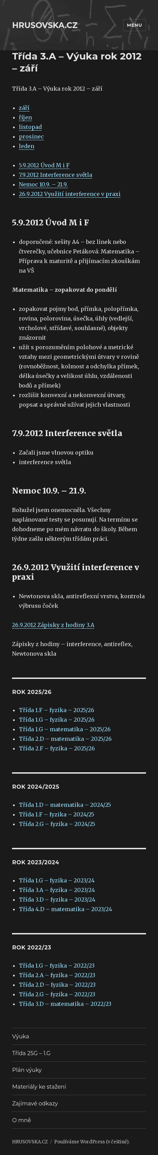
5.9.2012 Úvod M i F (44, 165)
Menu (134, 25)
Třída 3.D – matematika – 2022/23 (65, 1003)
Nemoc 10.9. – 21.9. (43, 184)
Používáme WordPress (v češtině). (92, 1142)
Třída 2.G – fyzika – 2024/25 (57, 824)
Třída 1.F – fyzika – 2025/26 (56, 710)
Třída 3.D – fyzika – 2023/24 (57, 899)
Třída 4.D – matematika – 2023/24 (65, 909)
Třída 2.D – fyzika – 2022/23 (57, 984)
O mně (21, 1120)
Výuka (20, 1036)
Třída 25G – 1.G (31, 1053)
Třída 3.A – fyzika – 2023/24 (57, 890)
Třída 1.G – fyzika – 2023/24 (57, 880)
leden (26, 146)
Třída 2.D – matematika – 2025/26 (65, 738)
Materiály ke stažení (39, 1087)
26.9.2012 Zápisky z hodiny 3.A (53, 624)
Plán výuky (26, 1070)
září (24, 107)
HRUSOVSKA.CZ (44, 25)
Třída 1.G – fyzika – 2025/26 (57, 719)
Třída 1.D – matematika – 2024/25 (65, 804)
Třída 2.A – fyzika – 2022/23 (57, 975)
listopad (30, 126)
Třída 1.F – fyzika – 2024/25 (56, 814)
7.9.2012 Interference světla (55, 174)
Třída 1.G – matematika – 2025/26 (65, 729)
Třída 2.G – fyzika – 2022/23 (57, 994)
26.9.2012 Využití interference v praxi (70, 194)
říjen (25, 117)
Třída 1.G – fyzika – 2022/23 (57, 965)
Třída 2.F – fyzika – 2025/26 (57, 748)
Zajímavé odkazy (35, 1103)
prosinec (31, 136)
